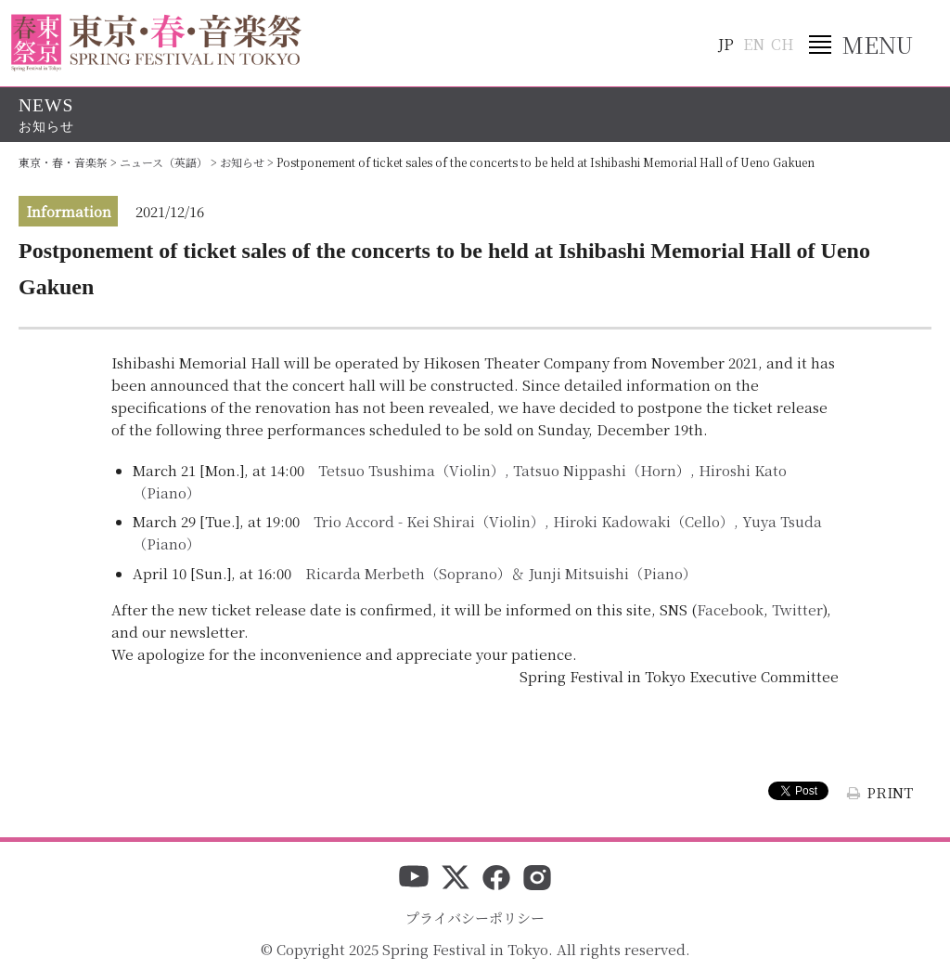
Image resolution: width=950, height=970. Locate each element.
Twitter (797, 609)
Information (68, 211)
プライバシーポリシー (475, 917)
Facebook (730, 609)
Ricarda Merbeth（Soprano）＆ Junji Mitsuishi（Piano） (501, 573)
